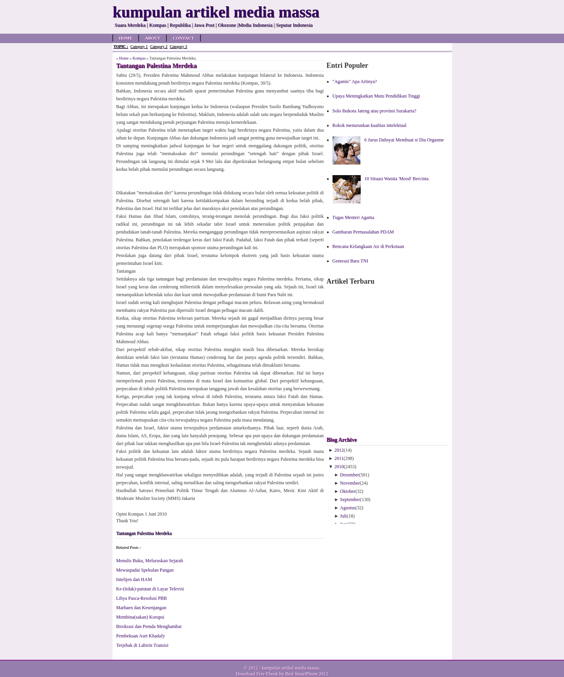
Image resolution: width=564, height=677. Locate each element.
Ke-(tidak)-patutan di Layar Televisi (150, 589)
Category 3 (178, 46)
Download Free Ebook (257, 674)
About (152, 38)
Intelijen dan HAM (134, 579)
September (350, 499)
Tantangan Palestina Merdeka (144, 533)
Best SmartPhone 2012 (306, 674)
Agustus (347, 507)
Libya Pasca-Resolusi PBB (141, 598)
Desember (349, 475)
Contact (183, 38)
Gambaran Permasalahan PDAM (363, 232)
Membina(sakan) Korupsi (140, 617)
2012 (339, 450)
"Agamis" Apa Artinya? (355, 81)
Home (126, 38)
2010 (339, 466)
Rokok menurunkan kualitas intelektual (370, 125)
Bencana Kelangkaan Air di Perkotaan (368, 246)
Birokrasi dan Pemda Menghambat (149, 626)
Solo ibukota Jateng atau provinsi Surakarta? (374, 111)
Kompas (138, 58)
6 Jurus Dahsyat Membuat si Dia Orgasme (404, 140)
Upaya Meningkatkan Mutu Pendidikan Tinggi (376, 96)
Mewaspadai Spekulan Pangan (145, 570)
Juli (343, 516)
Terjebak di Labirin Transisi (142, 645)
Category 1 (139, 46)
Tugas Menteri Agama (353, 217)
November (350, 483)
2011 (339, 458)
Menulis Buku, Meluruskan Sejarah (149, 560)
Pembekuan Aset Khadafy (140, 636)
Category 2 (158, 46)
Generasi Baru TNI (351, 261)
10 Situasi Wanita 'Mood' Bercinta (396, 178)
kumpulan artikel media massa (290, 668)
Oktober (347, 491)
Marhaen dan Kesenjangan (141, 607)
